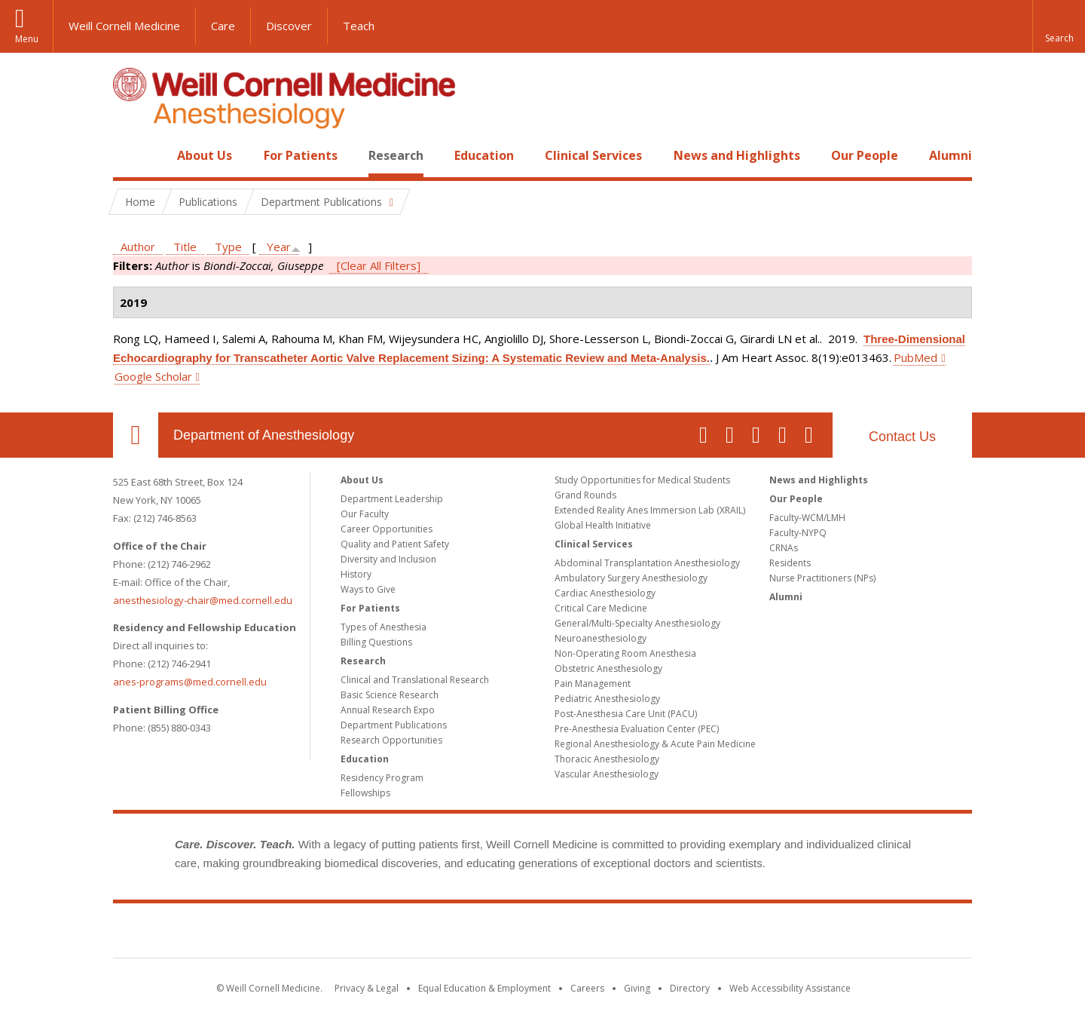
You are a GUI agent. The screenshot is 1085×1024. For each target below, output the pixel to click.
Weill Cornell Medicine (124, 25)
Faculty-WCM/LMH (807, 517)
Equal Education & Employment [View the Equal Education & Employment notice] (484, 988)
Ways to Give (368, 589)
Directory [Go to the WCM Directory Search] (690, 988)
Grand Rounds (585, 495)
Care (223, 25)
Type (228, 246)
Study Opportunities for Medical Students (642, 480)
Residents (790, 562)
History (356, 574)
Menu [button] (26, 38)
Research (395, 155)
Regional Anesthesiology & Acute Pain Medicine (655, 743)
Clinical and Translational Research (415, 679)
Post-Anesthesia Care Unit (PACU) (626, 713)
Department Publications (394, 725)
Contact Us (902, 436)
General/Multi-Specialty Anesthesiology (637, 623)
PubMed (915, 357)
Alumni (950, 155)
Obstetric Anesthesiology (608, 668)
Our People (864, 155)
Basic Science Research (390, 694)
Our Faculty (365, 513)
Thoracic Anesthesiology (607, 759)
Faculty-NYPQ (798, 532)
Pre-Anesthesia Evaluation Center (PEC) (637, 728)
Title (185, 246)
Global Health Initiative (603, 525)
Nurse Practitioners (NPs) (822, 578)
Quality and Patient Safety (395, 544)
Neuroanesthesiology (600, 638)
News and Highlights (737, 155)
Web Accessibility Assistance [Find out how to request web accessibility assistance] (790, 988)
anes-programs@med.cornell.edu (190, 681)
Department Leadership (392, 498)
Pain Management (593, 683)
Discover (289, 25)
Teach (358, 25)
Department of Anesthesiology (263, 435)
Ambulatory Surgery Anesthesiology (631, 578)
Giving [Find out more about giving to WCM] (637, 988)
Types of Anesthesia (383, 627)
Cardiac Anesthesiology (605, 593)
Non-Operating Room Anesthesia (625, 653)
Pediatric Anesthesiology (607, 698)
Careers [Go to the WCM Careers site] (587, 988)
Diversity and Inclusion (388, 559)
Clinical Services (593, 155)
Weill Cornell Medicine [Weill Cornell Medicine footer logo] (542, 933)
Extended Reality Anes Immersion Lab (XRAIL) (650, 510)
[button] (1058, 26)
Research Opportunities (391, 740)
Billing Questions (376, 642)
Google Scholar (153, 376)
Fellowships (365, 792)
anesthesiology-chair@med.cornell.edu (202, 600)
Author (138, 246)
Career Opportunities (386, 529)
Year (279, 246)
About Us (204, 155)
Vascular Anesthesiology (607, 774)
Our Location (135, 435)
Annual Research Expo (388, 710)
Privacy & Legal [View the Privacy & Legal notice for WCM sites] (367, 988)
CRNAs (783, 547)
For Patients (301, 155)
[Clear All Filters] (378, 265)
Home (130, 155)
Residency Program (382, 777)
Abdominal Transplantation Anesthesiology (647, 562)
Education (484, 155)
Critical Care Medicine (601, 608)
